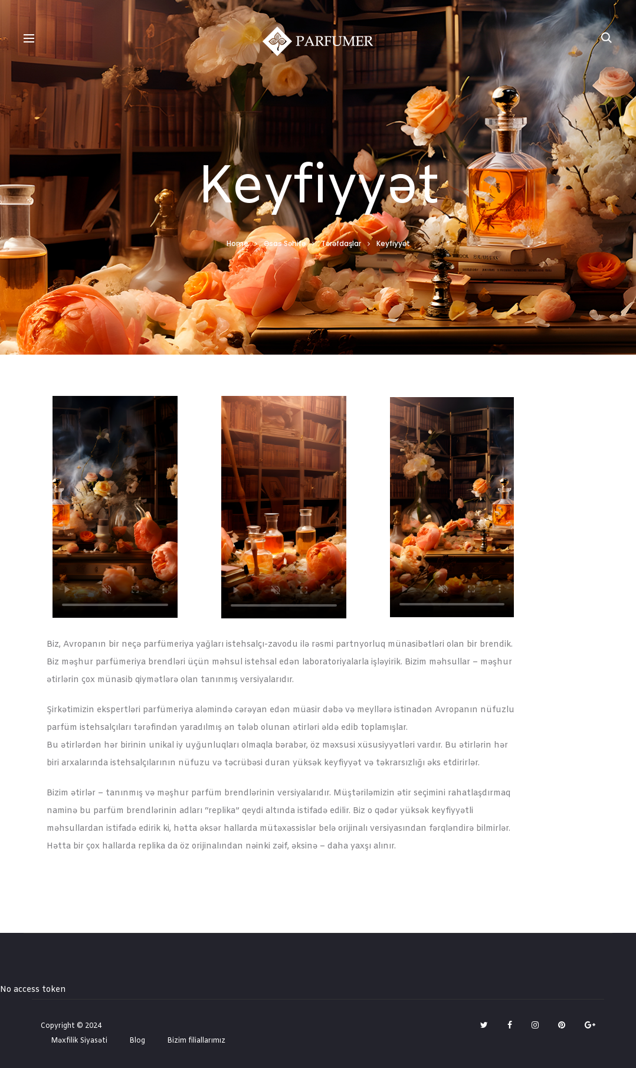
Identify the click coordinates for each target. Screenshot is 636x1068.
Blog (137, 1041)
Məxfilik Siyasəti (79, 1041)
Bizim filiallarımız (196, 1041)
